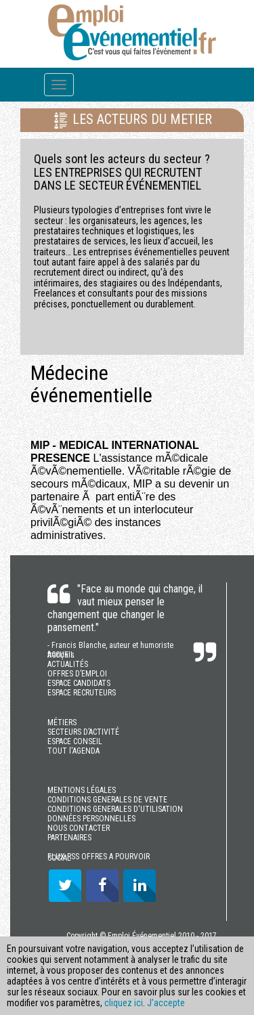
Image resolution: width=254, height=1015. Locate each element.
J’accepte (166, 1002)
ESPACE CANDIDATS (78, 683)
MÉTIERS (62, 722)
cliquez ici (123, 1002)
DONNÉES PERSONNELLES (91, 818)
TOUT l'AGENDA (73, 751)
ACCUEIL (61, 655)
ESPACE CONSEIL (74, 741)
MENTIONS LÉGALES (81, 790)
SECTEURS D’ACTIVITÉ (83, 732)
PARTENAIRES (69, 837)
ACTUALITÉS (67, 664)
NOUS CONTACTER (78, 828)
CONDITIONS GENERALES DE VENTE (107, 799)
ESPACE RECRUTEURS (81, 692)
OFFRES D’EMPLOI (77, 673)
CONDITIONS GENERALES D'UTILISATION (115, 809)
